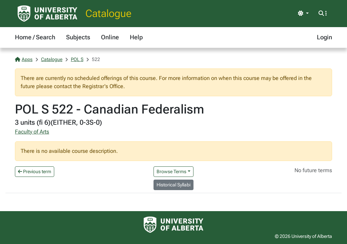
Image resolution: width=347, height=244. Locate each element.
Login (324, 37)
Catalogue (108, 13)
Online (110, 37)
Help (136, 37)
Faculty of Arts (32, 131)
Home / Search (35, 37)
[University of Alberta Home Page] (47, 13)
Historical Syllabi (173, 184)
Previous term (34, 171)
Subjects (78, 37)
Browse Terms (171, 171)
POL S (77, 59)
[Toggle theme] (303, 13)
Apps (24, 59)
